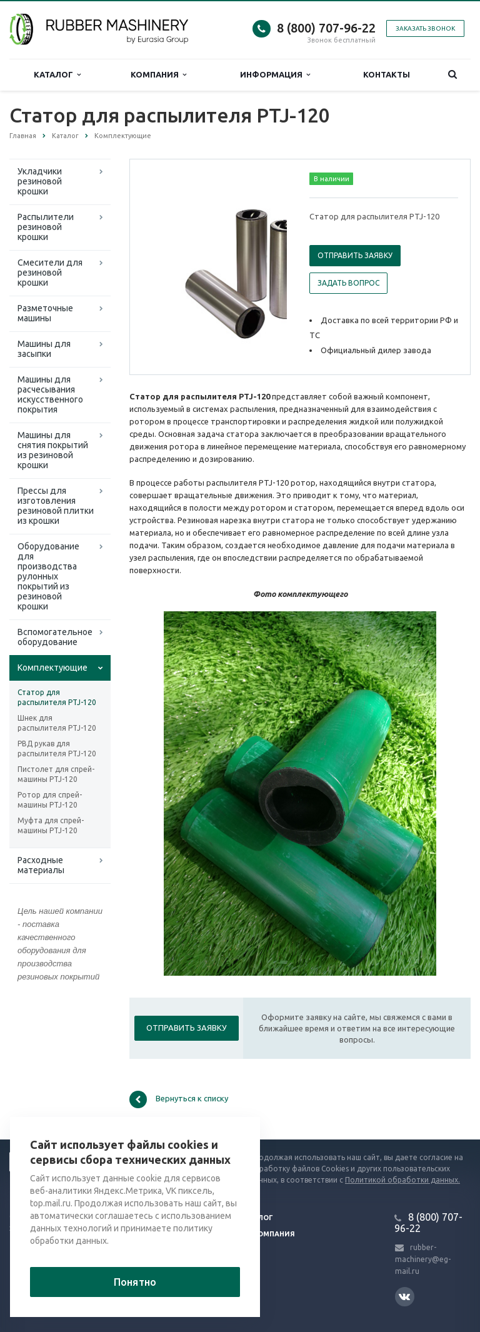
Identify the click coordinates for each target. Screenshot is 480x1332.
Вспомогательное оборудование (55, 637)
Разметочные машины (45, 313)
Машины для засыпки (44, 349)
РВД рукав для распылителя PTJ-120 (57, 748)
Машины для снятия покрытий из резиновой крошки (53, 450)
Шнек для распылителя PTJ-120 (57, 723)
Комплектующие (53, 668)
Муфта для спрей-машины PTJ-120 (51, 825)
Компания (158, 74)
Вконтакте (404, 1296)
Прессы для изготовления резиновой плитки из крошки (56, 506)
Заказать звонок (425, 28)
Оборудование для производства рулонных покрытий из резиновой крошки (48, 576)
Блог (263, 1217)
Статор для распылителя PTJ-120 (57, 697)
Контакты (386, 74)
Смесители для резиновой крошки (50, 273)
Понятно (135, 1282)
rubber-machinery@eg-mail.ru (423, 1259)
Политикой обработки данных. (402, 1180)
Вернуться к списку (178, 1099)
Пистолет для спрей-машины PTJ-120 (56, 774)
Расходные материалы (41, 865)
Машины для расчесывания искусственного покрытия (50, 394)
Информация (275, 74)
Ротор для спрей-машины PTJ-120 (50, 800)
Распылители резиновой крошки (46, 227)
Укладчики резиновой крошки (40, 181)
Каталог (57, 74)
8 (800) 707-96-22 (326, 28)
